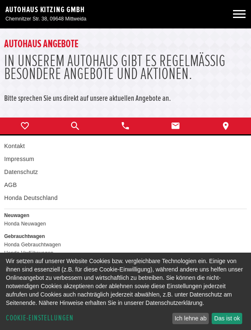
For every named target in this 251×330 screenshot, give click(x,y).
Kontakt (14, 146)
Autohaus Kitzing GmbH (45, 9)
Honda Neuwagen (25, 224)
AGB (10, 185)
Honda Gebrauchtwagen (32, 245)
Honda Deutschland (31, 197)
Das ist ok (227, 318)
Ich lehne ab (190, 318)
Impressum (19, 159)
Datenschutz (21, 172)
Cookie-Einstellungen (40, 318)
